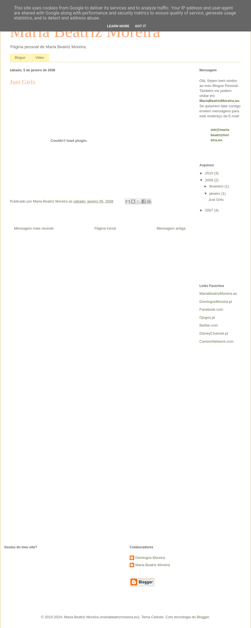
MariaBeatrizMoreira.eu (218, 293)
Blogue (20, 58)
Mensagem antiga (171, 228)
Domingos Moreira (150, 558)
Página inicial (105, 228)
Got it (140, 26)
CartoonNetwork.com (216, 341)
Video (39, 58)
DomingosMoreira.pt (215, 302)
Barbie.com (208, 325)
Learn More (118, 26)
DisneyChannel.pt (213, 333)
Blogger (203, 617)
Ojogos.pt (207, 317)
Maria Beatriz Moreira (152, 565)
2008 (209, 180)
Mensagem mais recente (34, 228)
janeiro (215, 193)
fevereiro (217, 186)
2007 (209, 210)
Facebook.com (211, 309)
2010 (209, 173)
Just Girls (215, 200)
